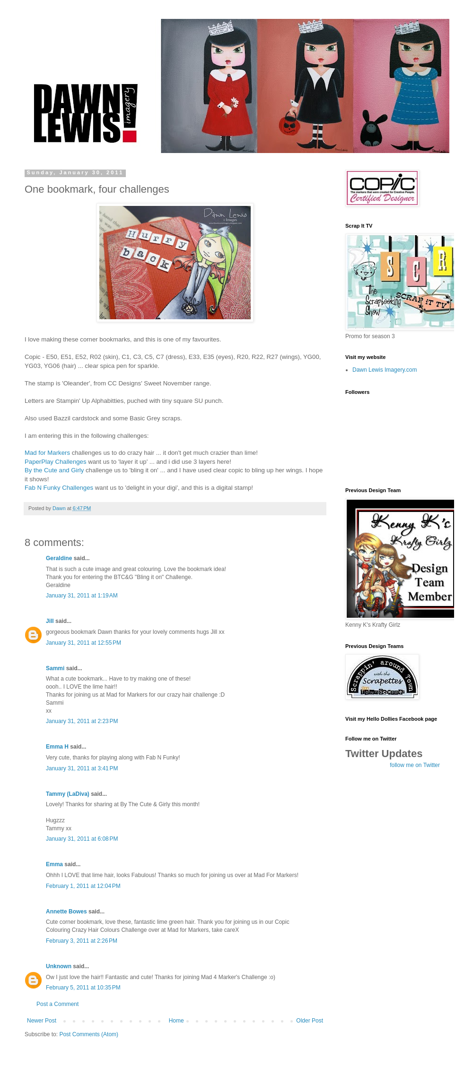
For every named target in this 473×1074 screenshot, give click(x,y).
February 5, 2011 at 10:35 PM (83, 987)
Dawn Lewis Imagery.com (384, 370)
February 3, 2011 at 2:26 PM (81, 941)
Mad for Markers (47, 452)
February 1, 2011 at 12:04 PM (83, 886)
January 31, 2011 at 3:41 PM (82, 768)
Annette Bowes (66, 911)
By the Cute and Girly (54, 470)
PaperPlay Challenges (56, 461)
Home (176, 1020)
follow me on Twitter (415, 765)
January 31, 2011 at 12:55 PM (83, 642)
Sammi (55, 668)
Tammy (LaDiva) (67, 794)
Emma (54, 864)
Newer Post (41, 1020)
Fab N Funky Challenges (59, 487)
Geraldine (59, 558)
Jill (50, 621)
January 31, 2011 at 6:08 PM (82, 838)
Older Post (309, 1020)
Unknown (58, 966)
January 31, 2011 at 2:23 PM (82, 721)
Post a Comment (57, 1004)
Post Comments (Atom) (88, 1034)
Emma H (57, 746)
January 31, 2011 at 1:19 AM (82, 595)
